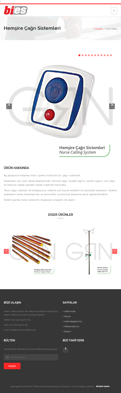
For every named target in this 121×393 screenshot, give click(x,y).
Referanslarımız (71, 326)
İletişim (67, 331)
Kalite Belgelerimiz (73, 321)
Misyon (67, 316)
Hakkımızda (69, 311)
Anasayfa (98, 29)
